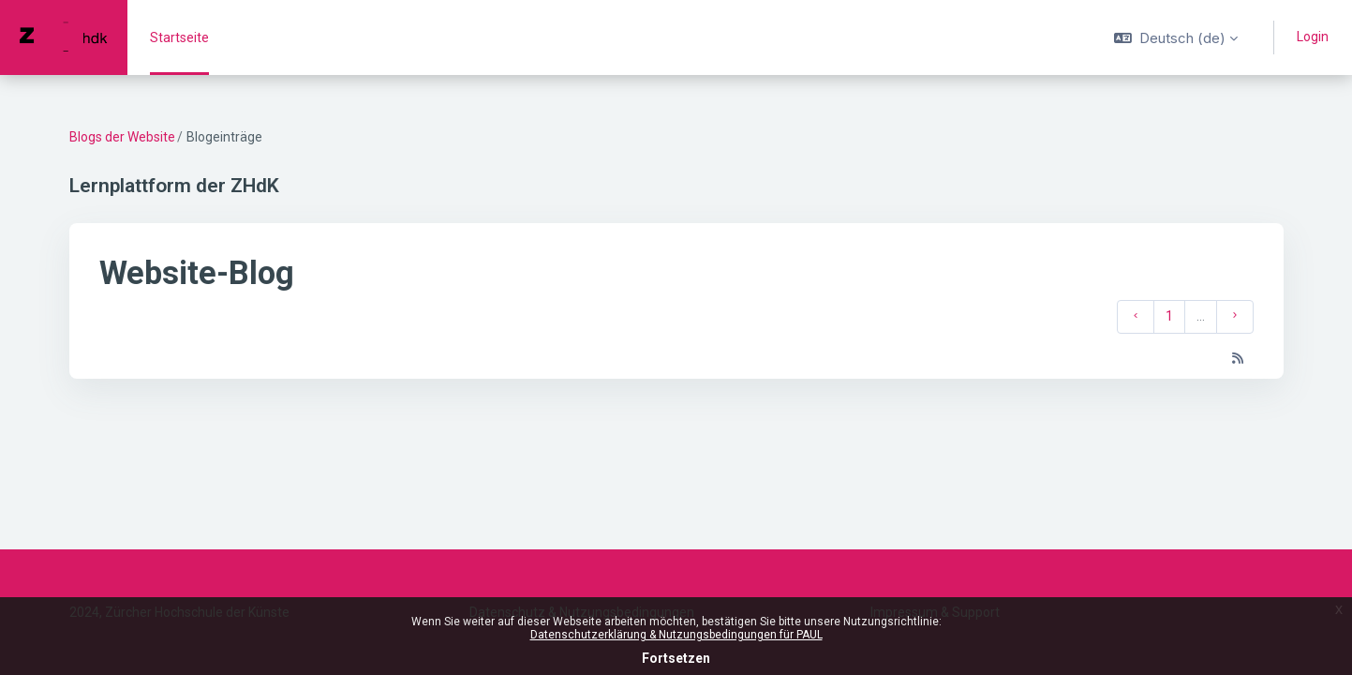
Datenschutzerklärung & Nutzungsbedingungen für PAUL (676, 634)
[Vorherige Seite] (1135, 317)
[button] (1176, 37)
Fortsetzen (676, 658)
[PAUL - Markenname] (63, 37)
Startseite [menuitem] (179, 37)
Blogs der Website (122, 136)
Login (1313, 36)
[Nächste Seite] (1235, 317)
